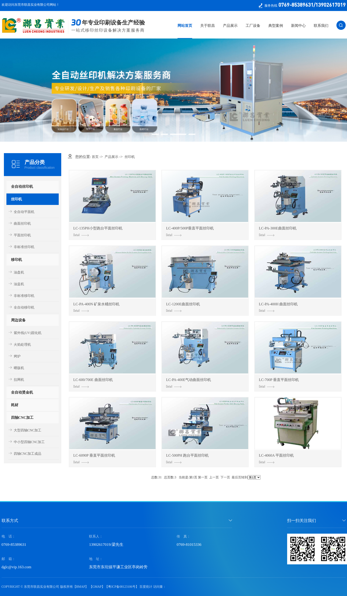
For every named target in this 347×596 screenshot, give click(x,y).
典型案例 (275, 26)
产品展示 (230, 26)
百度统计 (145, 586)
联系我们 (321, 26)
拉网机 (19, 379)
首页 (95, 157)
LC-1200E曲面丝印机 (183, 307)
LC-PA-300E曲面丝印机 (278, 231)
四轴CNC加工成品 (28, 453)
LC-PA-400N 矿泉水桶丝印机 (96, 307)
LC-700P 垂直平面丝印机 (279, 383)
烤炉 (17, 356)
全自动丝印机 (22, 186)
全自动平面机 (24, 212)
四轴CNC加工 (22, 417)
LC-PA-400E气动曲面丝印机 (188, 383)
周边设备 (18, 320)
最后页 (236, 477)
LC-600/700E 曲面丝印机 (93, 383)
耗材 (14, 405)
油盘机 (19, 272)
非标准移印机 (24, 296)
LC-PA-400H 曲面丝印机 (278, 307)
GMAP (97, 586)
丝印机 (16, 199)
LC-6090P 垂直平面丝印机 (94, 458)
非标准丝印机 (24, 247)
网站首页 (185, 26)
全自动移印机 (24, 307)
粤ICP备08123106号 (122, 586)
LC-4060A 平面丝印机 (276, 458)
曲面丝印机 (22, 223)
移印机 (16, 260)
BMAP (80, 586)
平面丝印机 (22, 235)
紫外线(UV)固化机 (28, 333)
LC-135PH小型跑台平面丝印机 (97, 231)
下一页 (225, 477)
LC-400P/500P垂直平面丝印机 (190, 231)
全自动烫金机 (22, 392)
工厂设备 (253, 26)
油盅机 (19, 284)
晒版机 (19, 368)
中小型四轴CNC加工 (29, 442)
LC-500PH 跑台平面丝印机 (187, 458)
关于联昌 (207, 26)
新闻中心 (298, 26)
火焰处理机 (22, 344)
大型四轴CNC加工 (28, 430)
